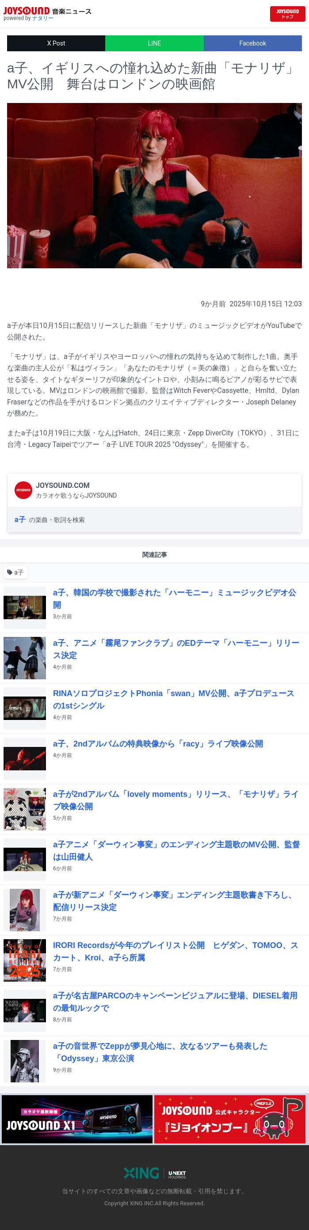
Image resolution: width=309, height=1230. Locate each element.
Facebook (252, 43)
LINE (154, 43)
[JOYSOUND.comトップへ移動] (287, 14)
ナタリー (42, 18)
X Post (56, 43)
